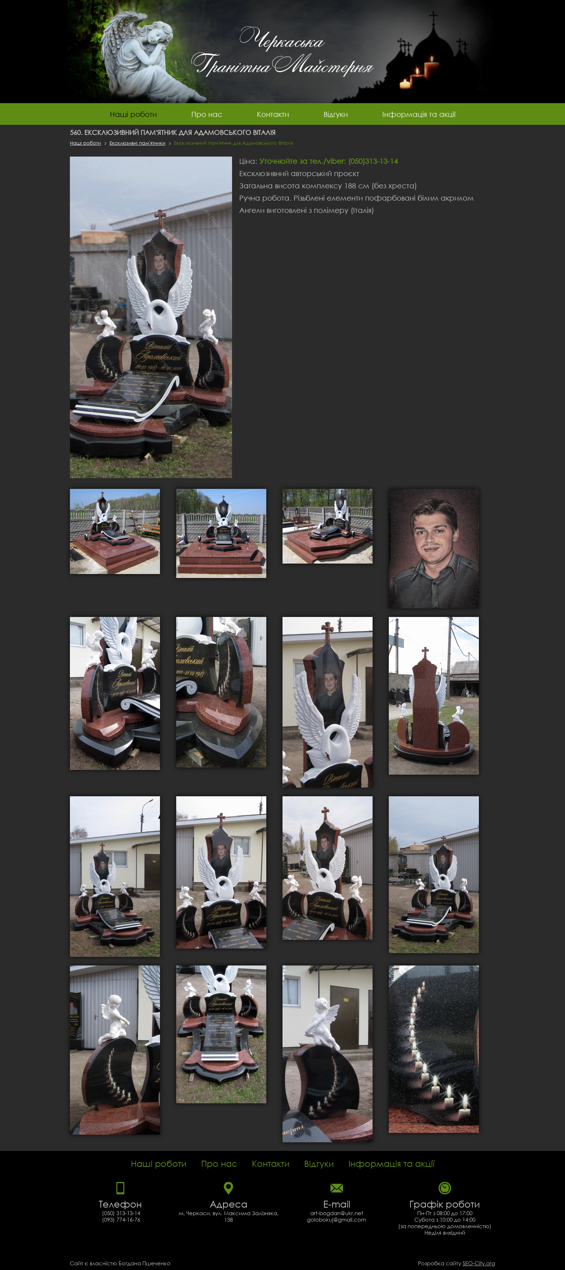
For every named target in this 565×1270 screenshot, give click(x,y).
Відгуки (336, 114)
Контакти (273, 114)
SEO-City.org (479, 1263)
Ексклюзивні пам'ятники (137, 143)
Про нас (206, 114)
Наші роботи (133, 114)
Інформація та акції (418, 114)
